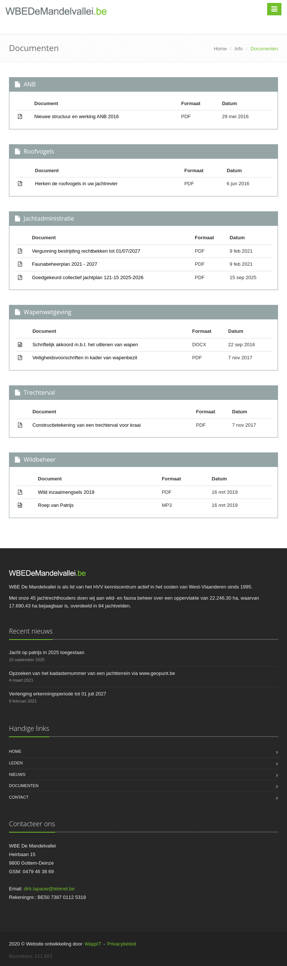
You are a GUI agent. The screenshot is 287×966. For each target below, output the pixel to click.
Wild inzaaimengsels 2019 (66, 492)
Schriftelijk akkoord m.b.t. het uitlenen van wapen (85, 344)
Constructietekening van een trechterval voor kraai (87, 425)
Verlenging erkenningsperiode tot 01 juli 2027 (57, 694)
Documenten (23, 785)
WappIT (92, 944)
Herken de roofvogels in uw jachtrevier (76, 183)
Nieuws (17, 774)
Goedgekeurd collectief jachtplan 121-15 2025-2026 (88, 277)
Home (220, 48)
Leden (16, 763)
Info (239, 48)
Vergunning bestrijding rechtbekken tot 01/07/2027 (86, 251)
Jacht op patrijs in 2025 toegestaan (46, 652)
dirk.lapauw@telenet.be (49, 888)
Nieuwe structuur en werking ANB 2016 (76, 116)
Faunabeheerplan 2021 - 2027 (64, 264)
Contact (18, 797)
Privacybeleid (121, 944)
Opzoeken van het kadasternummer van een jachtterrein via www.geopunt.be (92, 673)
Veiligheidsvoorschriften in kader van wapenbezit (85, 357)
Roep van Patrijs (56, 505)
